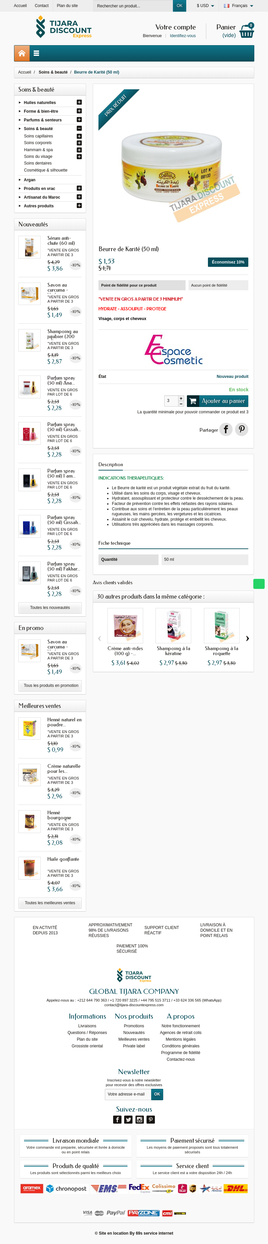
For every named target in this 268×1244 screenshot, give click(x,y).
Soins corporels (38, 142)
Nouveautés (134, 1032)
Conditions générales (181, 1046)
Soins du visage (38, 156)
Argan (30, 179)
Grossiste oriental (87, 1046)
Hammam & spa (38, 149)
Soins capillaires (38, 136)
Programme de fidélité (180, 1052)
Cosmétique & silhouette (45, 170)
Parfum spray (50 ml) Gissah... (64, 426)
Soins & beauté (38, 128)
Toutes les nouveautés (50, 607)
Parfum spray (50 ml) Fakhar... (63, 566)
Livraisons (87, 1026)
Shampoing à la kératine (173, 650)
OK (179, 5)
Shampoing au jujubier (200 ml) (62, 336)
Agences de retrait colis (181, 1032)
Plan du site (87, 1039)
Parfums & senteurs (43, 120)
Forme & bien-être (41, 111)
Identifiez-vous (183, 36)
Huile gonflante (63, 859)
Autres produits (39, 206)
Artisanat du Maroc (42, 197)
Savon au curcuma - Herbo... (57, 290)
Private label (134, 1046)
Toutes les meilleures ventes (50, 903)
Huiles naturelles (40, 102)
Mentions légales (181, 1039)
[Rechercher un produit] (133, 6)
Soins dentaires (38, 163)
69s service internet (154, 1233)
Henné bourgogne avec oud (59, 818)
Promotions (134, 1026)
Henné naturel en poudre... (64, 722)
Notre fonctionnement (181, 1026)
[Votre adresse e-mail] (128, 1094)
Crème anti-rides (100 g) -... (125, 650)
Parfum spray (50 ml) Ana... (61, 380)
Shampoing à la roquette (221, 650)
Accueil (24, 72)
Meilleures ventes (134, 1039)
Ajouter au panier (216, 401)
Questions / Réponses (87, 1032)
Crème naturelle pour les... (63, 768)
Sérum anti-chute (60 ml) (61, 240)
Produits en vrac (39, 188)
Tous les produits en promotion (51, 685)
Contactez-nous (181, 1059)
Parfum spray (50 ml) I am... (61, 473)
